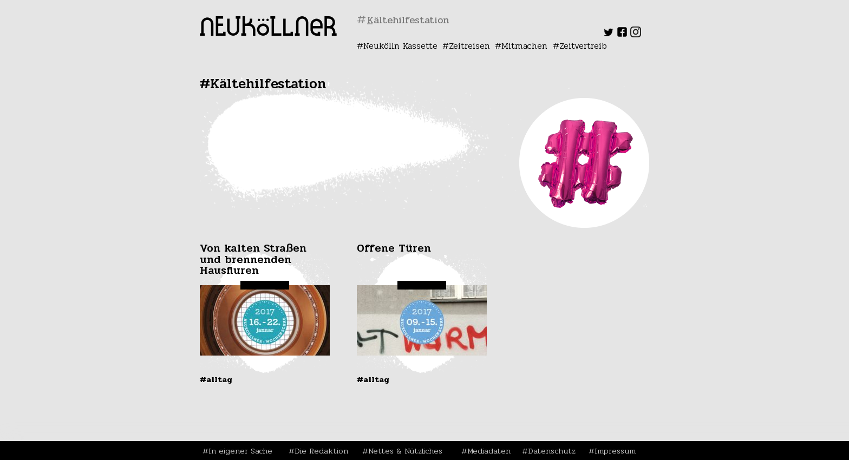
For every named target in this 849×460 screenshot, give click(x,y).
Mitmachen (524, 45)
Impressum (615, 451)
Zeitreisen (469, 45)
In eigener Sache (240, 451)
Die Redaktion (321, 451)
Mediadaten (489, 451)
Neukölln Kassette (400, 45)
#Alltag (216, 379)
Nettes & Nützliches (405, 451)
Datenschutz (552, 451)
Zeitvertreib (583, 45)
